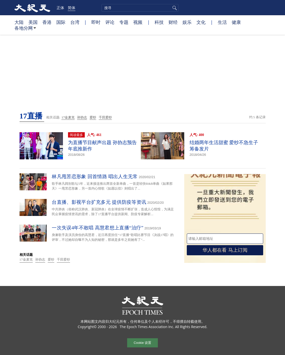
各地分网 (25, 30)
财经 (173, 22)
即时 (95, 22)
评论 (109, 22)
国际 (60, 22)
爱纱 (93, 117)
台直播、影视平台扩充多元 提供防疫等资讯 (99, 202)
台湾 (74, 22)
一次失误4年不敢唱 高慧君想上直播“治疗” (97, 227)
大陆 (19, 22)
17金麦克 (68, 117)
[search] (140, 8)
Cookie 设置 (142, 343)
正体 (60, 7)
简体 (71, 7)
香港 (47, 22)
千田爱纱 (105, 117)
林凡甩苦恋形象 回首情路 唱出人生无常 (95, 176)
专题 (123, 22)
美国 (33, 22)
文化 (201, 22)
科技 (159, 22)
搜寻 (174, 8)
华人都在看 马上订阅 (225, 250)
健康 (236, 22)
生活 (222, 22)
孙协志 (82, 117)
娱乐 (187, 22)
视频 (137, 22)
